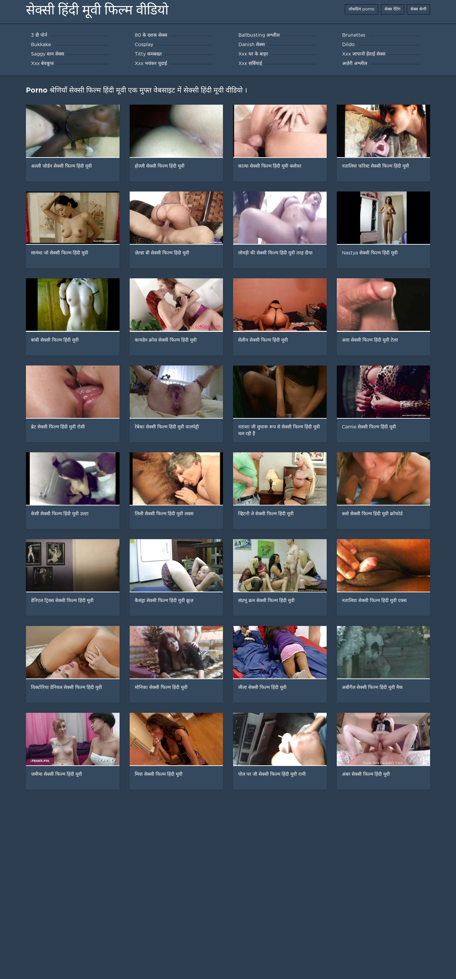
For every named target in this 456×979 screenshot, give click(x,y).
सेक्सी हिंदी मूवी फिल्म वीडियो (97, 10)
